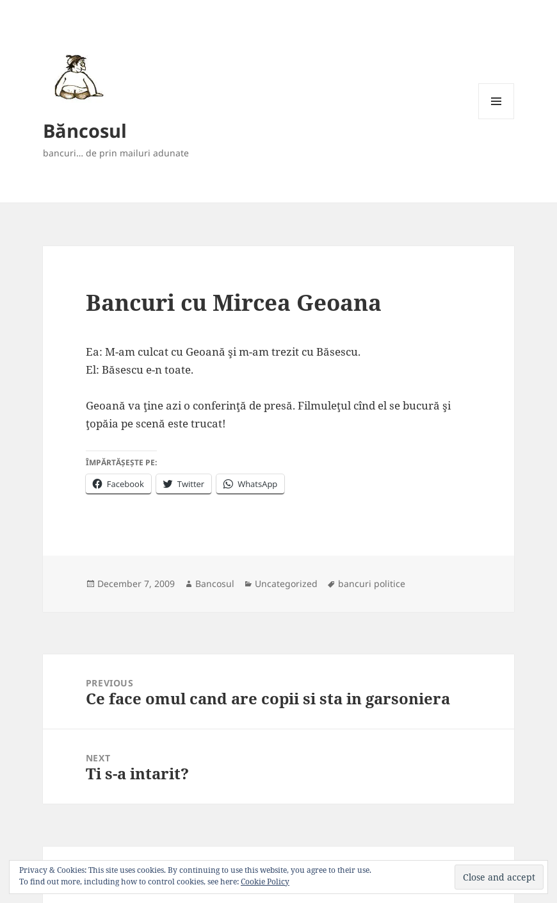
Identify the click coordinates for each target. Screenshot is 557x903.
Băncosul (85, 130)
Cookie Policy (265, 881)
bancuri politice (371, 583)
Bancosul (214, 583)
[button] (76, 76)
